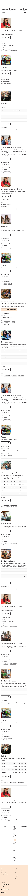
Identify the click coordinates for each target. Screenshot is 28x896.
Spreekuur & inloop (21, 129)
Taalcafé (4, 103)
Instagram (17, 874)
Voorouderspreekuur (7, 301)
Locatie (13, 9)
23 (14, 843)
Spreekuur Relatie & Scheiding (11, 147)
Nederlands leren (13, 50)
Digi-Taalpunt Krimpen (8, 681)
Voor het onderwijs (5, 884)
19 (14, 829)
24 (14, 847)
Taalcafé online (6, 524)
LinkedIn (17, 876)
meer (3, 366)
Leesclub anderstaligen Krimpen (11, 30)
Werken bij (3, 872)
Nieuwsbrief (17, 870)
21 (14, 836)
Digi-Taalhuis (6, 50)
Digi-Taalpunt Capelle (8, 561)
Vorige (4, 826)
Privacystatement (5, 889)
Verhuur (2, 886)
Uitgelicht (13, 322)
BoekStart (10, 86)
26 (14, 853)
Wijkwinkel (4, 226)
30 (14, 860)
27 (14, 857)
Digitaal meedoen (7, 342)
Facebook (17, 872)
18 (14, 826)
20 (14, 833)
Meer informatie (5, 37)
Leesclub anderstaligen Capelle (11, 643)
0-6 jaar (5, 86)
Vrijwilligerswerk (4, 874)
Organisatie (3, 870)
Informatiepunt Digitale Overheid (11, 473)
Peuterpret (4, 67)
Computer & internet (7, 375)
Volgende (23, 826)
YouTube (17, 878)
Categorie (4, 9)
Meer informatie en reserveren (9, 309)
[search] (25, 12)
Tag (20, 9)
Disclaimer (3, 892)
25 (14, 850)
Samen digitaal (6, 506)
